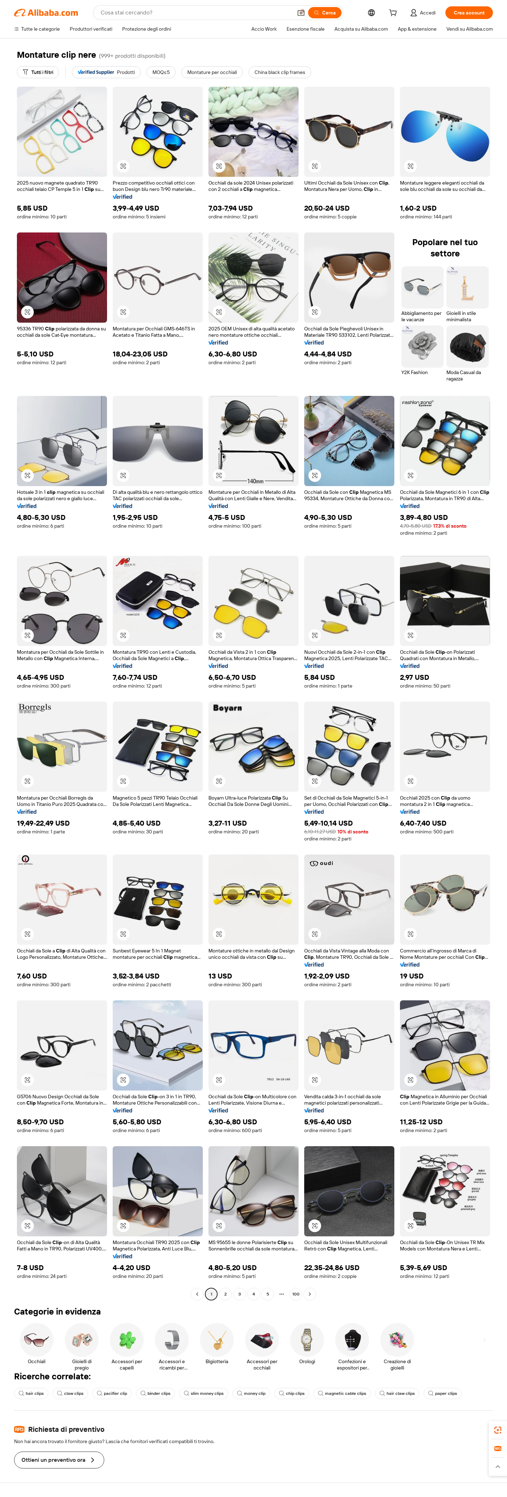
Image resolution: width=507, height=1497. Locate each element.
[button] (301, 12)
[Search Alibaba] (196, 13)
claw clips (70, 1393)
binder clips (155, 1393)
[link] (498, 1430)
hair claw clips (397, 1393)
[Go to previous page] (197, 1294)
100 (296, 1294)
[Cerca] (325, 12)
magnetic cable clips (342, 1393)
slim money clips (204, 1393)
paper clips (442, 1393)
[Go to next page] (309, 1294)
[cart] (394, 14)
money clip (251, 1393)
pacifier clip (112, 1393)
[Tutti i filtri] (38, 72)
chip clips (292, 1393)
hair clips (31, 1393)
